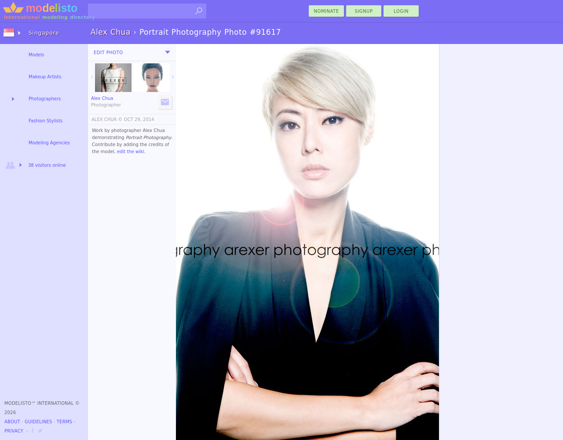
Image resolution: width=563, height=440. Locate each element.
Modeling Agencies (49, 142)
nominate (326, 11)
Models (36, 54)
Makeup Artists (45, 76)
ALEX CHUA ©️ (107, 119)
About (12, 421)
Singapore (44, 33)
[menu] (168, 52)
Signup (364, 11)
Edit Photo (108, 52)
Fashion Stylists (45, 120)
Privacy (13, 431)
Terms (64, 421)
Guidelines (38, 421)
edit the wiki (130, 151)
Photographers (45, 98)
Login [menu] (401, 11)
